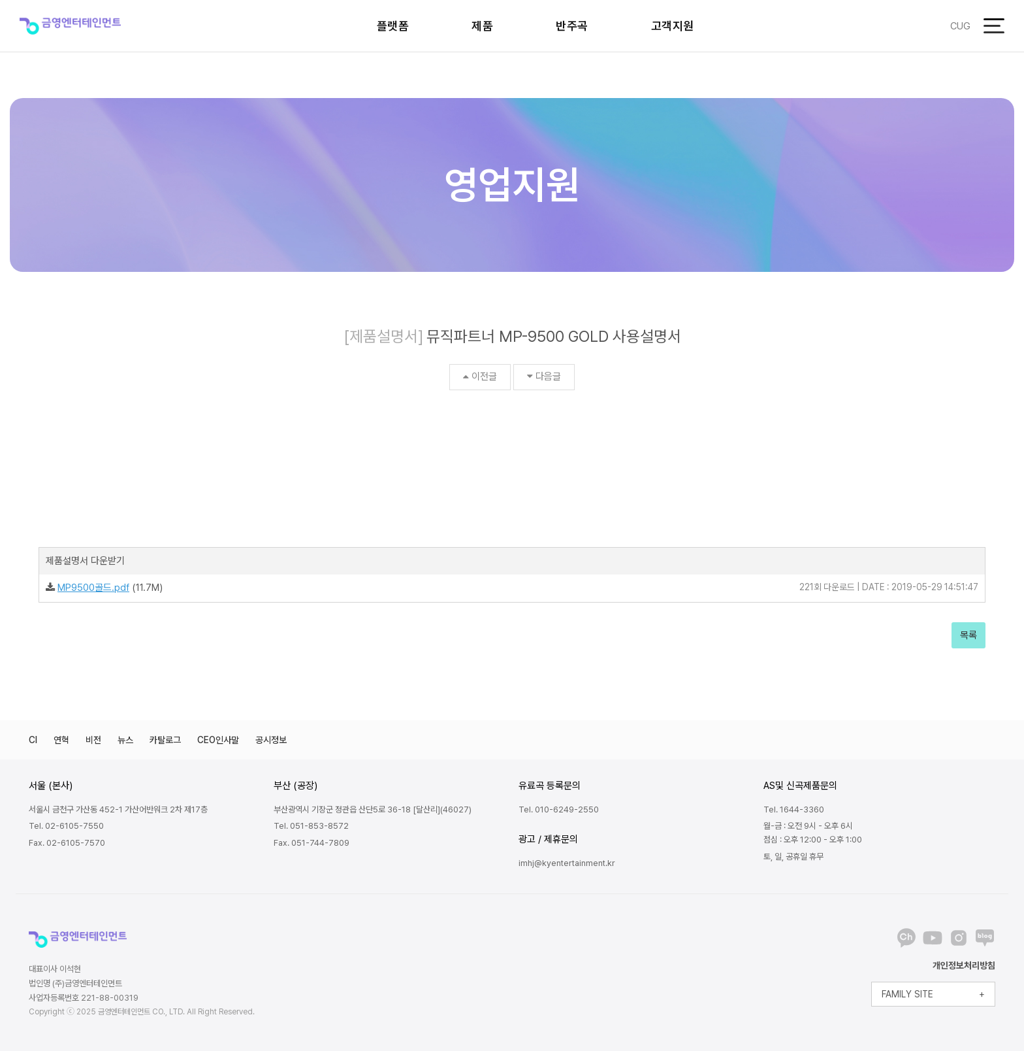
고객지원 (672, 26)
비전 (93, 740)
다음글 (544, 376)
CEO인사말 (218, 740)
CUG (960, 26)
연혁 (61, 740)
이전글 (480, 376)
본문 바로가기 (0, 0)
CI (33, 740)
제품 (482, 26)
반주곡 (572, 26)
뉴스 (125, 740)
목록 (968, 635)
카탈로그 (165, 740)
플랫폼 (393, 26)
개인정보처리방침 (964, 965)
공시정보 (271, 740)
